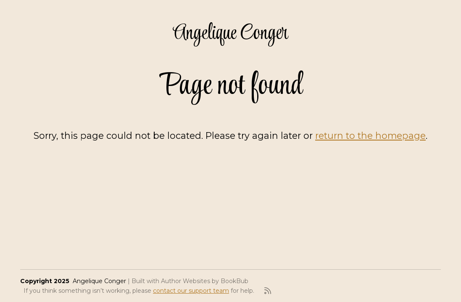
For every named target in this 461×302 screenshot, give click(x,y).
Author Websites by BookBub (204, 281)
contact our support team (191, 290)
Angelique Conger (230, 33)
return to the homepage (370, 135)
